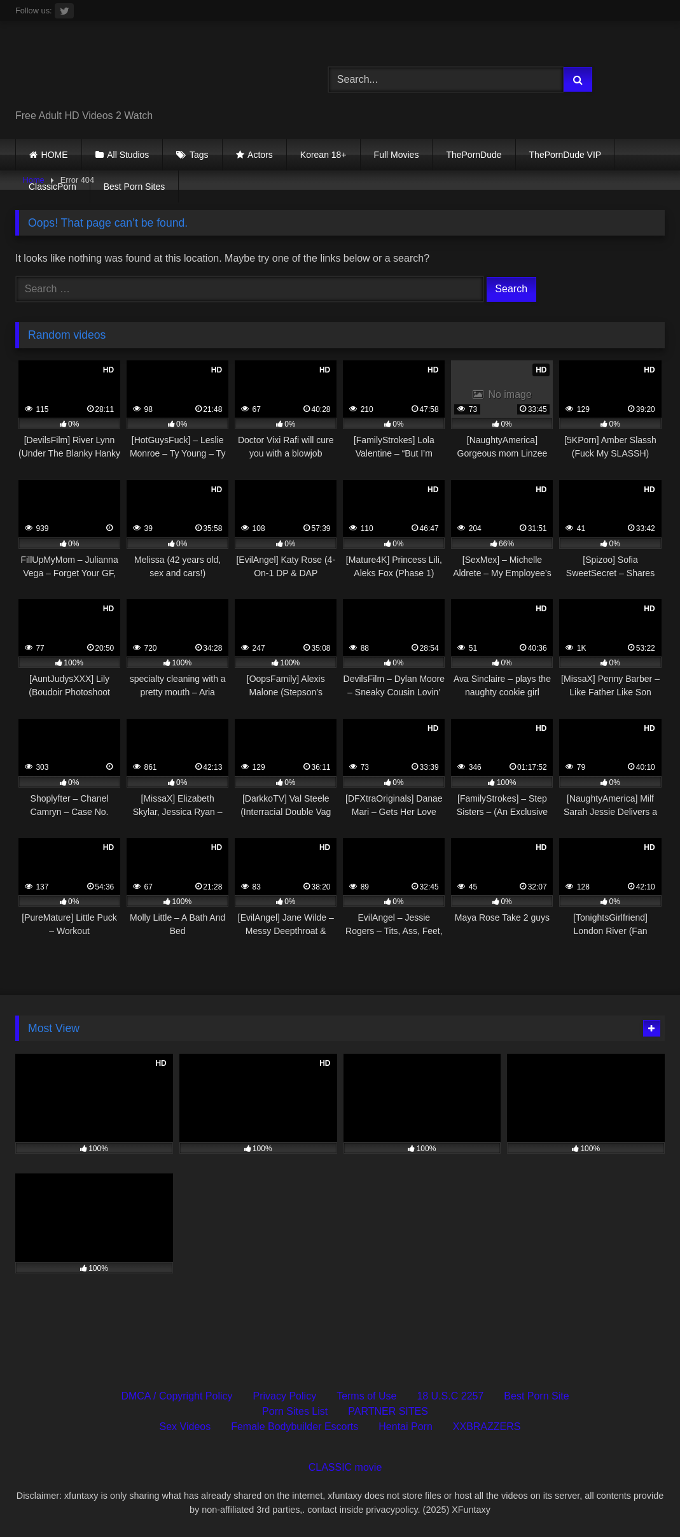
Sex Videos (185, 1426)
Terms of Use (366, 1396)
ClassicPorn (52, 186)
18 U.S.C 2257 (450, 1396)
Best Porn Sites (134, 186)
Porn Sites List (295, 1411)
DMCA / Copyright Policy (176, 1396)
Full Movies (396, 155)
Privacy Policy (285, 1396)
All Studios (128, 155)
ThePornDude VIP (565, 155)
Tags (199, 155)
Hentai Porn (405, 1426)
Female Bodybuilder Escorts (294, 1426)
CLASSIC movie (345, 1467)
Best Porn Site (536, 1396)
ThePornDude (473, 155)
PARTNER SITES (388, 1411)
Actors (260, 155)
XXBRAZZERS (487, 1426)
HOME (54, 155)
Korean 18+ (323, 155)
